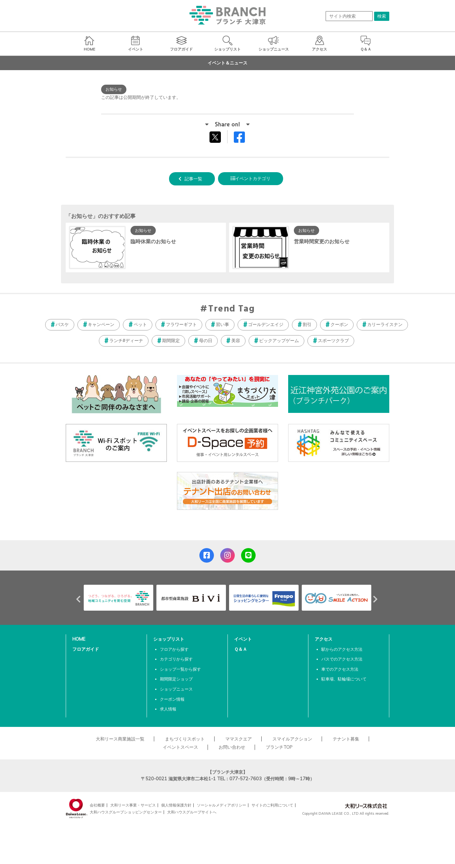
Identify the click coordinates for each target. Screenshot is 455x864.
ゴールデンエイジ (265, 324)
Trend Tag (231, 309)
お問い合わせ (232, 747)
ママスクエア (238, 739)
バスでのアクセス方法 (341, 659)
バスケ (62, 324)
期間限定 (171, 340)
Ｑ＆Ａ (240, 649)
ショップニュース (176, 689)
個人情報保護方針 (176, 805)
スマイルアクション (292, 739)
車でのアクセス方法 (339, 669)
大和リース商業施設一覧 (120, 739)
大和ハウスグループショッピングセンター (126, 812)
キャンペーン (101, 324)
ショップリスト (168, 639)
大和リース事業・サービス (133, 805)
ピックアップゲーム (279, 340)
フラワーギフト (181, 324)
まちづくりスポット (185, 739)
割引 (307, 324)
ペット (140, 324)
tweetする (216, 136)
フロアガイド (85, 649)
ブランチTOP (279, 747)
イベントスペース (180, 747)
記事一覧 (193, 179)
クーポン (339, 324)
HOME (78, 639)
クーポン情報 (172, 699)
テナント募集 (346, 739)
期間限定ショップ (176, 678)
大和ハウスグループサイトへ (191, 812)
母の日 (205, 340)
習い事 (222, 324)
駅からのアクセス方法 (341, 649)
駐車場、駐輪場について (344, 678)
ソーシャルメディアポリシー (221, 805)
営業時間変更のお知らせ (321, 241)
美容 (235, 340)
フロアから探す (174, 649)
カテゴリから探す (176, 659)
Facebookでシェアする (243, 138)
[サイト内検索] (349, 16)
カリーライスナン (385, 324)
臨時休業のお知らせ (153, 241)
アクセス (323, 639)
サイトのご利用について (272, 805)
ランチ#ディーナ (126, 340)
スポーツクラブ (333, 340)
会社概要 (97, 805)
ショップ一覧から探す (180, 669)
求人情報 (168, 708)
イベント (243, 639)
